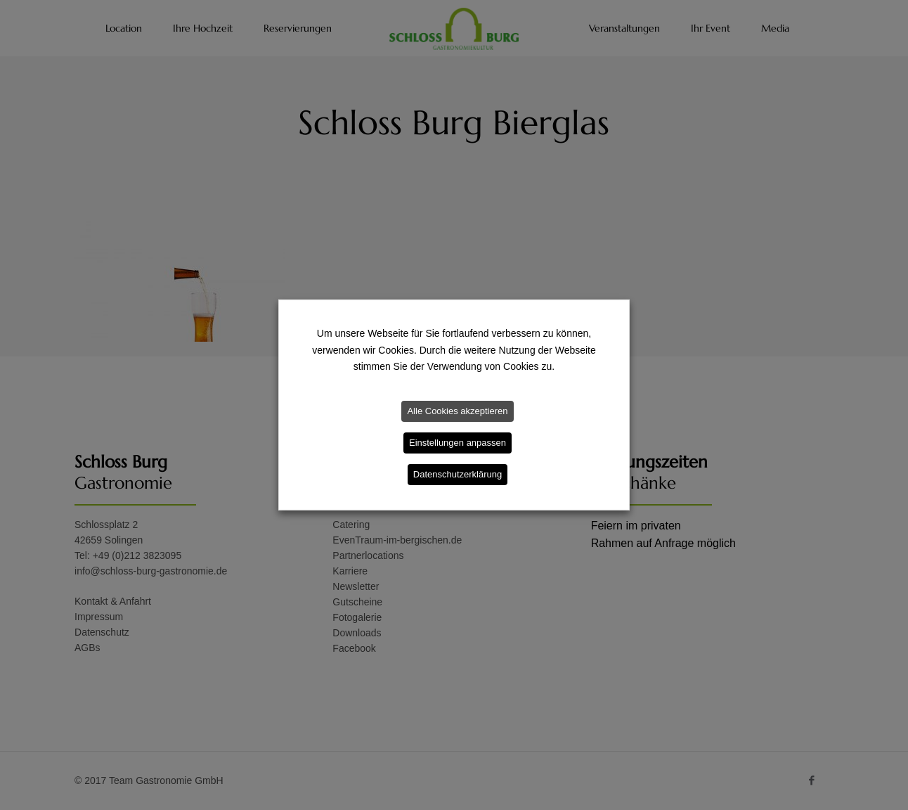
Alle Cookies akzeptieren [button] (457, 411)
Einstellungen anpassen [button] (457, 442)
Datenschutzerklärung (457, 474)
